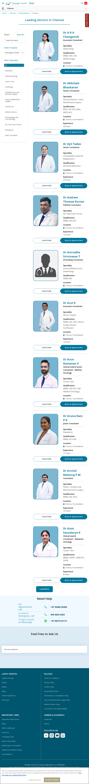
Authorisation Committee (11, 745)
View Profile (46, 71)
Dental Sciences (11, 112)
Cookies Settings (34, 780)
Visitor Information (9, 741)
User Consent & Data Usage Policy (57, 700)
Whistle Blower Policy (52, 704)
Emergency (9, 130)
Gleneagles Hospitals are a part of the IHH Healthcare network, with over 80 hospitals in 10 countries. (44, 767)
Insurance (5, 732)
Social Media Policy (51, 691)
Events (4, 682)
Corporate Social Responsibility (55, 709)
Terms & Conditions (51, 678)
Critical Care (9, 106)
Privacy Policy (49, 682)
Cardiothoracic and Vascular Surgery (12, 93)
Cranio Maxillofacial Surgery (12, 100)
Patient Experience (9, 696)
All (6, 65)
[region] (44, 775)
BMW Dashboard (8, 728)
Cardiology (9, 87)
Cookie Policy (49, 687)
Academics (48, 719)
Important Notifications (10, 719)
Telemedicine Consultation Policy (56, 696)
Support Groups (8, 678)
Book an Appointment (74, 71)
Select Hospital (10, 47)
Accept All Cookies (52, 780)
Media (4, 687)
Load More (44, 589)
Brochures (6, 700)
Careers (47, 724)
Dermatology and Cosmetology (11, 118)
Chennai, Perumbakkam (74, 66)
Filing (4, 724)
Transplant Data (8, 737)
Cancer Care (9, 81)
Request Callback (87, 20)
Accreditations (7, 754)
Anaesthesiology (11, 76)
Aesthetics (9, 71)
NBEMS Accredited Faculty (12, 750)
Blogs (4, 691)
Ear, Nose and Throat (13, 124)
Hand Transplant (11, 135)
